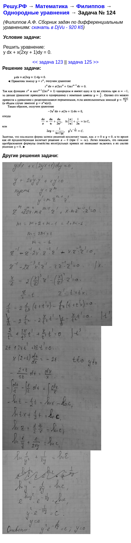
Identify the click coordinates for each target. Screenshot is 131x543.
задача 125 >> (83, 62)
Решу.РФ (15, 6)
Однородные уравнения (36, 13)
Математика (51, 6)
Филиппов (90, 6)
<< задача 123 (47, 62)
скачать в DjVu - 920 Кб (57, 27)
